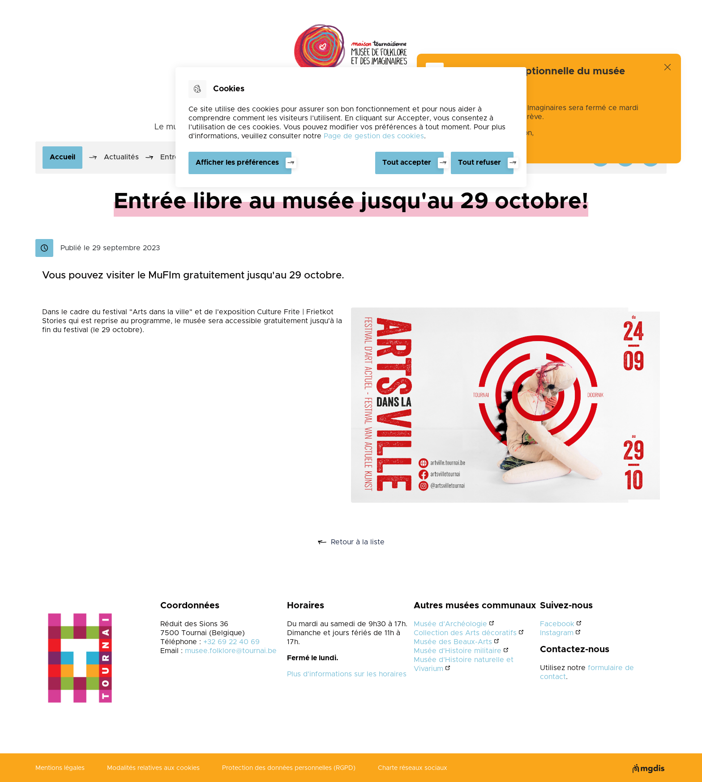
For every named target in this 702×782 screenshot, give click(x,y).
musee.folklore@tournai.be (231, 650)
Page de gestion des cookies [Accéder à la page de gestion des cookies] (374, 136)
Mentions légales (60, 768)
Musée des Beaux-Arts (453, 641)
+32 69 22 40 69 (231, 641)
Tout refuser (479, 162)
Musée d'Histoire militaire (457, 650)
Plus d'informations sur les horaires (347, 674)
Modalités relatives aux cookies (153, 768)
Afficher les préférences (237, 162)
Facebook (557, 624)
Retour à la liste (361, 542)
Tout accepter (406, 162)
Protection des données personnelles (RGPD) (288, 768)
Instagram (557, 633)
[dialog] (351, 127)
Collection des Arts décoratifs (465, 633)
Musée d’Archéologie (450, 624)
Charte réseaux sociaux (412, 768)
